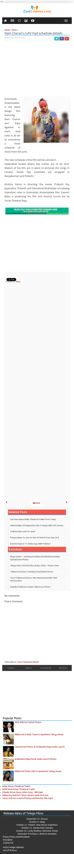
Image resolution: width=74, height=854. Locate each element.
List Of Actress (10, 850)
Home (36, 503)
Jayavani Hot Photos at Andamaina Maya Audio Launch (40, 747)
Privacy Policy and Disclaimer (16, 837)
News (18, 281)
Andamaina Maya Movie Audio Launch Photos (35, 759)
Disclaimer (8, 840)
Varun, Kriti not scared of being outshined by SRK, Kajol (27, 798)
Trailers (11, 668)
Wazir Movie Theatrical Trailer (16, 786)
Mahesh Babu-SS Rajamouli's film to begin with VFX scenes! (36, 525)
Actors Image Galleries (13, 847)
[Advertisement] (37, 70)
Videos (28, 668)
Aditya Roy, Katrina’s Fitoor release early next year (25, 795)
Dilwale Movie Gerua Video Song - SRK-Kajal (22, 792)
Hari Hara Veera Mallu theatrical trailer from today (33, 519)
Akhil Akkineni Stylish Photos (28, 722)
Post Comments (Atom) (28, 662)
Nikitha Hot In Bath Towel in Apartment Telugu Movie (39, 734)
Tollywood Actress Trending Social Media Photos (31, 572)
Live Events (45, 668)
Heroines (63, 668)
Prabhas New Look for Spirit (22, 531)
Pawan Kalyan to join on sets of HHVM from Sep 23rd (34, 537)
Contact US (8, 843)
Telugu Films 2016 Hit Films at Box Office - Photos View (34, 565)
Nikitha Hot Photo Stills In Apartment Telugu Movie (38, 771)
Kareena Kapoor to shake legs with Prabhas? (30, 544)
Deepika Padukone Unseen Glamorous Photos (30, 587)
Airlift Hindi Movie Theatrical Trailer (18, 789)
